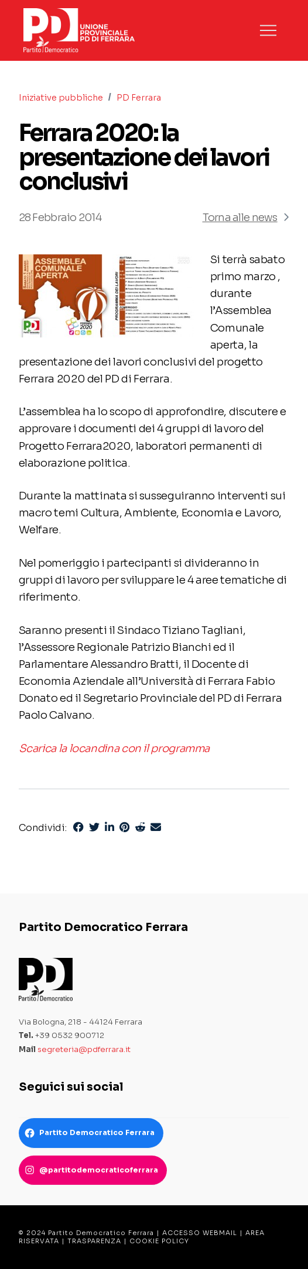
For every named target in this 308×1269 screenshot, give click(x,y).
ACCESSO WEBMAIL (199, 1233)
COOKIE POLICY (159, 1241)
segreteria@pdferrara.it (84, 1049)
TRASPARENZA (94, 1241)
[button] (268, 30)
